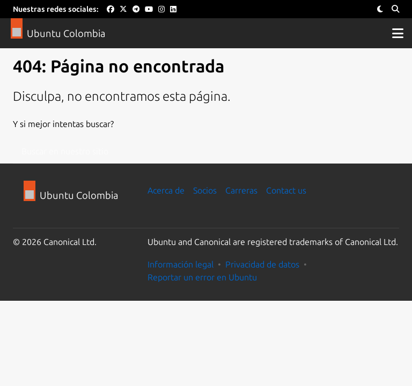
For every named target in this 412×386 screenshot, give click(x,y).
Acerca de (166, 190)
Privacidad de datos (262, 264)
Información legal (181, 264)
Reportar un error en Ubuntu (202, 277)
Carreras (241, 190)
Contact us (286, 190)
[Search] (395, 9)
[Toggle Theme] (380, 9)
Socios (205, 190)
